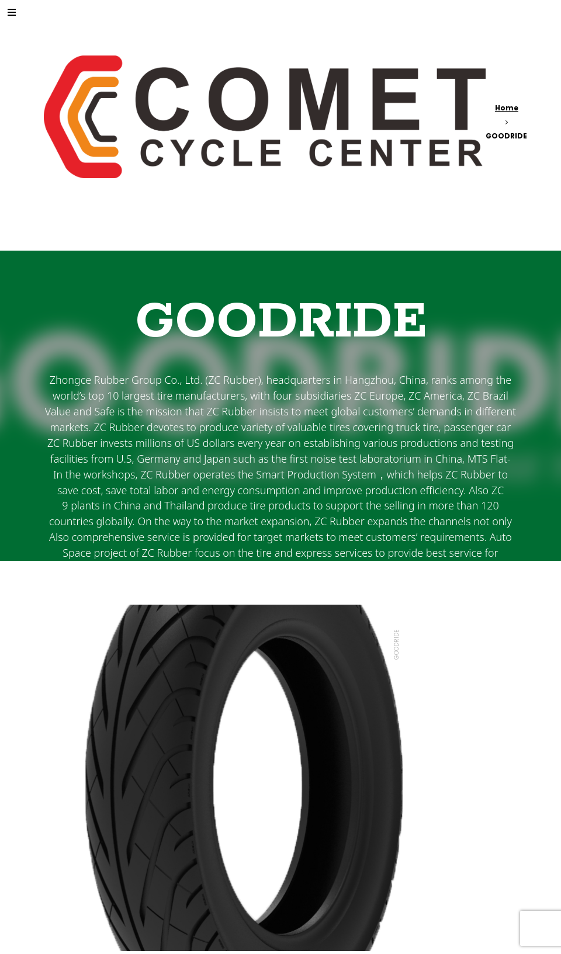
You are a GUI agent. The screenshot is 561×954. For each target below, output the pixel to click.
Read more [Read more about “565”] (84, 890)
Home (506, 108)
